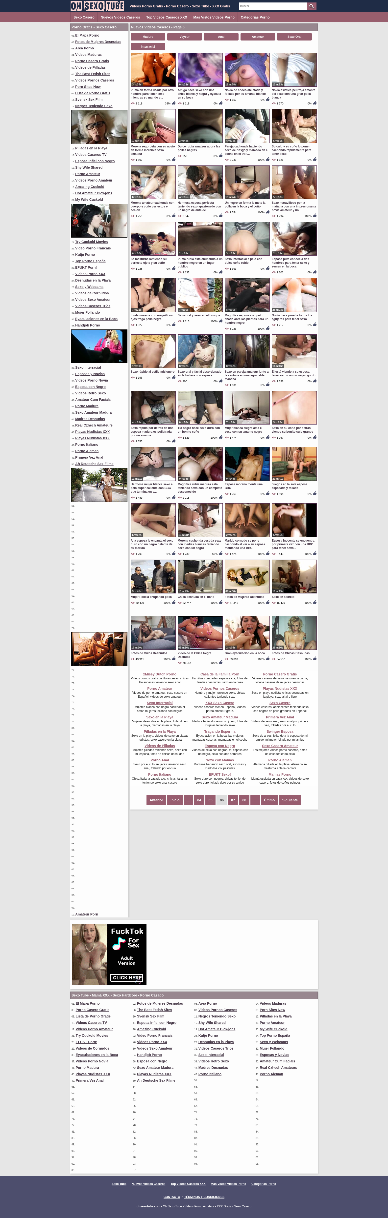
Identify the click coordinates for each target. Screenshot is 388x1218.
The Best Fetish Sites (92, 74)
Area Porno (84, 48)
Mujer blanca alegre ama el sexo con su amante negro (244, 429)
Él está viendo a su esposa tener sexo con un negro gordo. (294, 373)
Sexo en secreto (283, 597)
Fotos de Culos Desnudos (149, 653)
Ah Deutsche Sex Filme (94, 464)
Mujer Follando (87, 312)
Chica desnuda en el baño (196, 597)
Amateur (258, 37)
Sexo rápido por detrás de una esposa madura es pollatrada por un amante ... (152, 431)
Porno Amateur (87, 174)
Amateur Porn (86, 914)
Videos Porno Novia (91, 380)
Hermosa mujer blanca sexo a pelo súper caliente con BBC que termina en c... (151, 488)
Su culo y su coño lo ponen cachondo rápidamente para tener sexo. (291, 150)
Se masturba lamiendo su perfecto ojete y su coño (149, 260)
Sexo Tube (119, 1184)
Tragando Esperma (219, 731)
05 (211, 800)
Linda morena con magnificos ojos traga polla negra (152, 317)
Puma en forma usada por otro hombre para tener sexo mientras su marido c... (152, 93)
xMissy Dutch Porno (159, 674)
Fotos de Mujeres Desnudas (98, 42)
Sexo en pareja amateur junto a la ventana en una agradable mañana (246, 375)
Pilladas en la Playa (91, 148)
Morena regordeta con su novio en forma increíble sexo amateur (153, 150)
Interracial (148, 46)
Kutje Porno (85, 255)
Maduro (148, 37)
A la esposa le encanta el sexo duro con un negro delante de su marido (152, 544)
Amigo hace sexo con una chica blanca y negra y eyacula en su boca (199, 93)
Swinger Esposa (280, 731)
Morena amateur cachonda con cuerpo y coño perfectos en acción (152, 206)
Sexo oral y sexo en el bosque (199, 315)
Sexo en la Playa (159, 717)
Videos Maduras (88, 55)
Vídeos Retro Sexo (90, 393)
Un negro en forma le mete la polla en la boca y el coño (245, 204)
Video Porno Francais (93, 248)
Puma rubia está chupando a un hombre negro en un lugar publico (200, 262)
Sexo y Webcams (89, 287)
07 (233, 800)
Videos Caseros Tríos (92, 306)
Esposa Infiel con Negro (95, 161)
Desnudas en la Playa (93, 280)
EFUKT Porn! (86, 267)
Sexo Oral (294, 37)
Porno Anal (159, 760)
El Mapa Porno (87, 35)
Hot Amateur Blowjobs (93, 193)
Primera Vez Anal (89, 457)
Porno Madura (86, 406)
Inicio (175, 800)
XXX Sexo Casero (219, 703)
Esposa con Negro (90, 387)
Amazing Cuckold (89, 187)
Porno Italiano (86, 445)
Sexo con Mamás (220, 760)
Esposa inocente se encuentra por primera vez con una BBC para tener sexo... (293, 544)
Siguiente (290, 800)
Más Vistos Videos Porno (214, 17)
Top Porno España (90, 261)
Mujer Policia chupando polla (151, 597)
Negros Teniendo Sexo (94, 106)
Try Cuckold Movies (91, 242)
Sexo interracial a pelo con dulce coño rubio (243, 260)
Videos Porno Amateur (93, 180)
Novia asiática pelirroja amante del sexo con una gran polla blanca (293, 93)
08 (244, 800)
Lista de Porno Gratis (92, 93)
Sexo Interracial (88, 367)
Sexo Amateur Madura (93, 412)
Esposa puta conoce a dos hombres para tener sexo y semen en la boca (291, 262)
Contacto (172, 1197)
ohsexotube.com (148, 1206)
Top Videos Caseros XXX (166, 17)
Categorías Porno (255, 17)
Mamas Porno (280, 774)
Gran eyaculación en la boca (245, 653)
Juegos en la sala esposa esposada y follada (289, 486)
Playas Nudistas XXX (92, 432)
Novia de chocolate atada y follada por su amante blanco (245, 92)
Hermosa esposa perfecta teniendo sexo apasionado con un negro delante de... (199, 206)
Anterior (156, 800)
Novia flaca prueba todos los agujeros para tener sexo (292, 317)
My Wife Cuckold (89, 200)
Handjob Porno (87, 325)
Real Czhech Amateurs (94, 425)
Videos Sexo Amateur (93, 300)
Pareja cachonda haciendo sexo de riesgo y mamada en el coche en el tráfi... (246, 150)
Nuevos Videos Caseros (120, 17)
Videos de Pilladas (90, 67)
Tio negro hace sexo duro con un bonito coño (199, 429)
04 (199, 800)
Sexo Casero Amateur (280, 746)
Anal (221, 37)
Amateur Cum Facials (93, 400)
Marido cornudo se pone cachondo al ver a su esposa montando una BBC (245, 544)
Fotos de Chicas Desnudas (291, 653)
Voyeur (185, 37)
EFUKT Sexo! (220, 774)
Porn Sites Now (88, 87)
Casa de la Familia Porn (219, 674)
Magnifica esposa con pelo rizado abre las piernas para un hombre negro (246, 319)
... (188, 800)
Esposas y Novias (90, 374)
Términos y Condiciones (204, 1197)
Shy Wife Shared (88, 167)
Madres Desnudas (90, 419)
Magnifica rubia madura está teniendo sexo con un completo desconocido (200, 488)
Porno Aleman (86, 451)
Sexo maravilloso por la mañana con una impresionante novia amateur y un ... (294, 206)
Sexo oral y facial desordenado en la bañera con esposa (199, 373)
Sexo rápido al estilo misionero (152, 371)
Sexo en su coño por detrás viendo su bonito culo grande (292, 429)
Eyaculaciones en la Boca (96, 319)
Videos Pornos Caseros (94, 80)
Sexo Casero (84, 17)
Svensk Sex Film (89, 100)
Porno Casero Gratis (92, 61)
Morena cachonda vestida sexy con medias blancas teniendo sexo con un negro (199, 544)
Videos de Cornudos (92, 293)
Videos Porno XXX (90, 274)
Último (269, 800)
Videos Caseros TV (91, 155)
